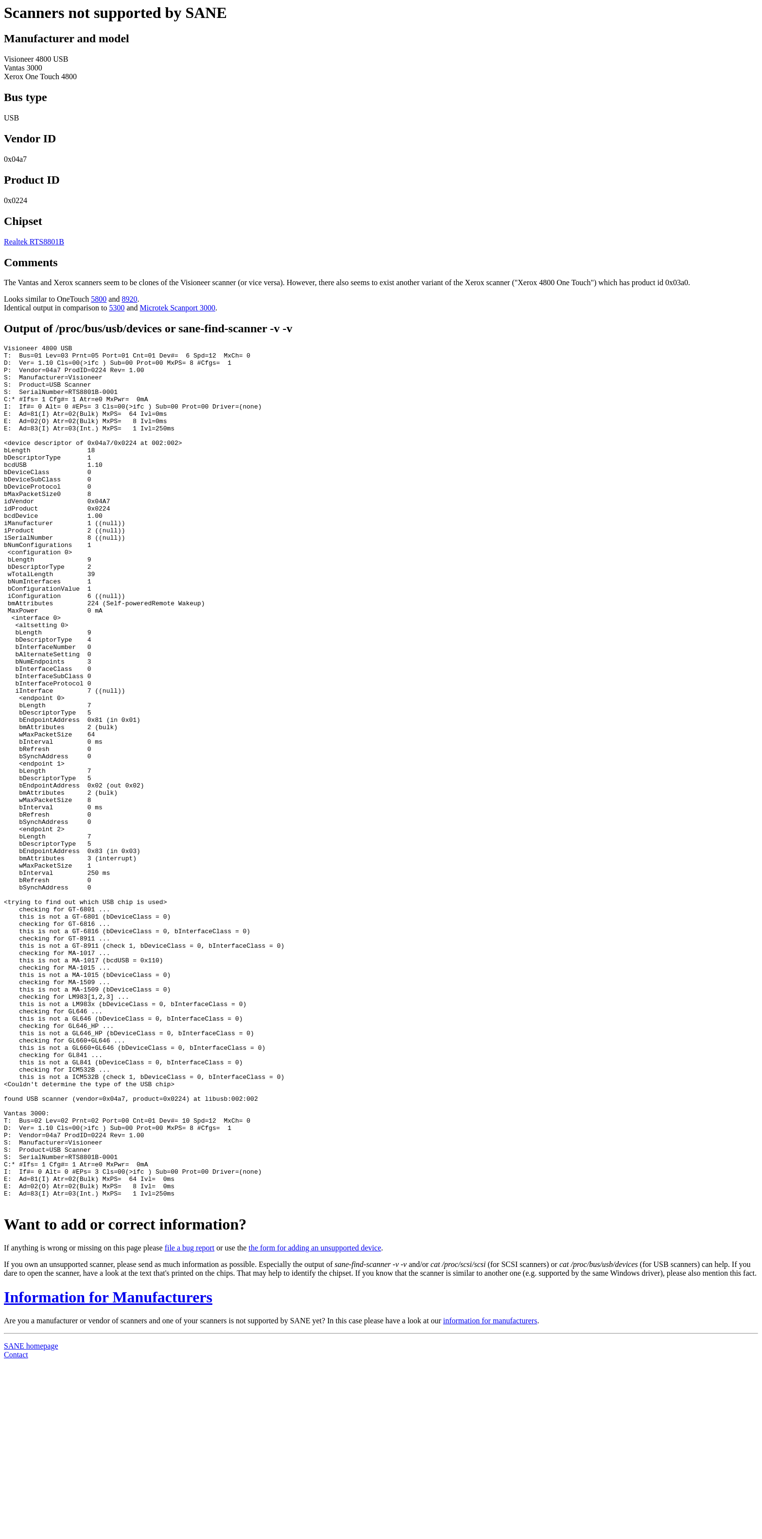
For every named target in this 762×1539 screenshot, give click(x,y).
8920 (129, 299)
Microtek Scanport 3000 (178, 308)
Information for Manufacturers (108, 1469)
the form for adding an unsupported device (314, 1420)
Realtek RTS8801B (34, 242)
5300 (116, 308)
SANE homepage (31, 1518)
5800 (98, 299)
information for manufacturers (490, 1492)
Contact (16, 1526)
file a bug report (190, 1420)
